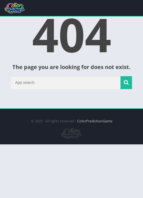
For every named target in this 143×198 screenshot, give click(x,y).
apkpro (6, 111)
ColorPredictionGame (94, 121)
